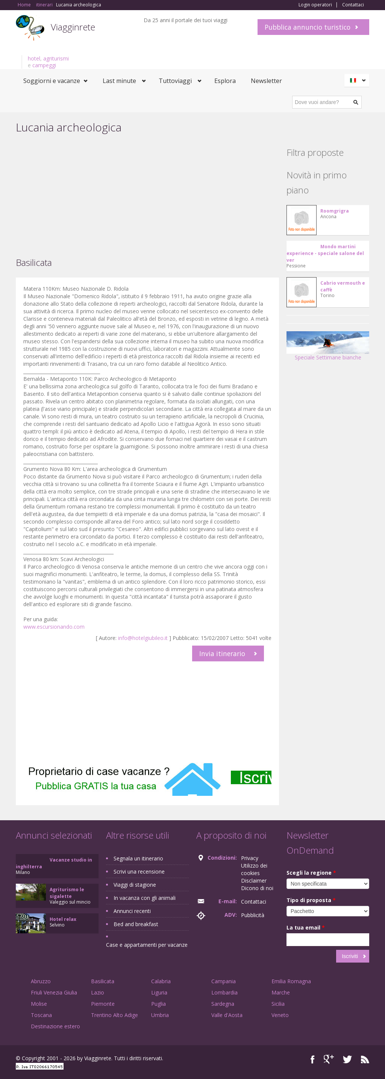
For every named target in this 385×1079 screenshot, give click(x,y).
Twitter (347, 1059)
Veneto (280, 1015)
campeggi (44, 65)
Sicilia (278, 1003)
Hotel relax (63, 919)
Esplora (225, 81)
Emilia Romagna (291, 981)
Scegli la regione (311, 872)
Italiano (358, 80)
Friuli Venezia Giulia (54, 992)
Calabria (161, 981)
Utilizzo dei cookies (254, 869)
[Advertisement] (147, 194)
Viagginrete (73, 27)
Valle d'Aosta (227, 1015)
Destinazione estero (55, 1026)
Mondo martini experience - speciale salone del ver (325, 253)
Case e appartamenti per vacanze (147, 944)
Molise (39, 1003)
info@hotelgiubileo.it (143, 637)
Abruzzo (41, 981)
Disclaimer (254, 880)
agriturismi (56, 58)
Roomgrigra (334, 211)
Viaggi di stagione (135, 884)
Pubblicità (252, 915)
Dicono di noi (257, 888)
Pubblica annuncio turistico (307, 27)
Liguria (159, 992)
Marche (280, 992)
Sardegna (222, 1003)
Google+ (329, 1059)
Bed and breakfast (136, 924)
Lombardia (224, 992)
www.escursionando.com (54, 626)
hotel (34, 58)
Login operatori (315, 5)
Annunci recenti (132, 911)
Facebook (313, 1059)
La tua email (305, 927)
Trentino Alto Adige (114, 1015)
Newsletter (266, 81)
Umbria (160, 1015)
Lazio (97, 992)
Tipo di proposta (311, 900)
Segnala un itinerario (138, 858)
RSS (365, 1059)
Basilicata (102, 981)
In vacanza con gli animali (145, 897)
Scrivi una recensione (139, 871)
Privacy (249, 858)
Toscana (41, 1015)
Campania (223, 981)
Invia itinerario (222, 653)
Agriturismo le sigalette (67, 892)
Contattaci (353, 5)
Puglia (158, 1003)
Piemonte (103, 1003)
